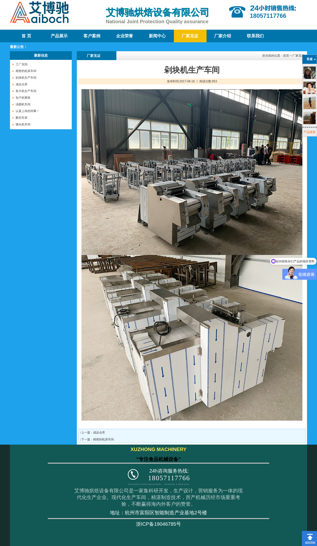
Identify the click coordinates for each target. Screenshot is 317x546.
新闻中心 (157, 36)
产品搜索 (310, 132)
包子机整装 (23, 97)
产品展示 (59, 36)
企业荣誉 (124, 36)
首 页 (26, 36)
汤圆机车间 (23, 104)
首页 (286, 55)
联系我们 (255, 36)
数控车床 (21, 117)
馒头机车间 (23, 124)
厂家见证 (190, 36)
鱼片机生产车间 (26, 91)
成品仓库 (21, 84)
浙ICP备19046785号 (158, 524)
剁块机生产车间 (26, 77)
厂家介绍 (222, 36)
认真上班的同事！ (27, 111)
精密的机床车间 (26, 71)
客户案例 (91, 36)
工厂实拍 (21, 64)
